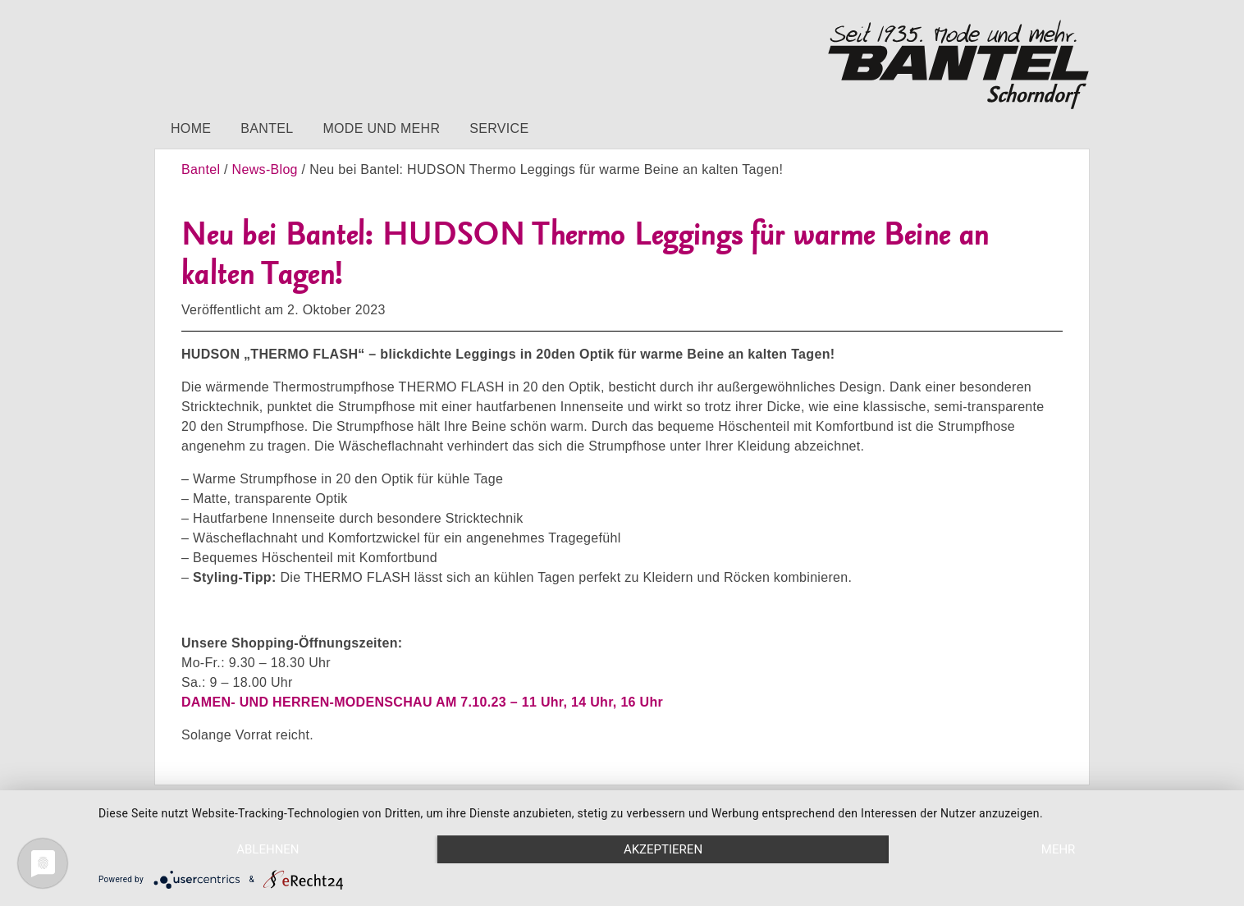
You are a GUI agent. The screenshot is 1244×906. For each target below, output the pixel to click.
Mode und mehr (381, 128)
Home (191, 128)
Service (498, 128)
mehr (1058, 849)
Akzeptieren (663, 849)
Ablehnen (267, 849)
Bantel (266, 128)
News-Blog (265, 169)
